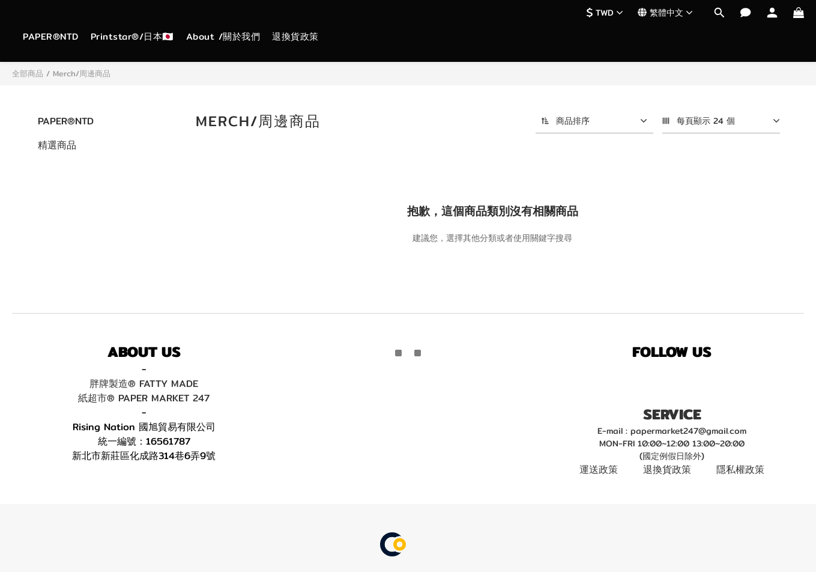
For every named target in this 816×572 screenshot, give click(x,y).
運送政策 (598, 469)
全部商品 (27, 73)
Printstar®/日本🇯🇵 (132, 36)
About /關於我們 (223, 36)
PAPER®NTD (51, 36)
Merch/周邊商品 (81, 73)
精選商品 (57, 145)
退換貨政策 (295, 36)
